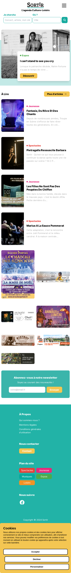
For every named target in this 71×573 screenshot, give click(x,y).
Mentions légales (28, 473)
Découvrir (28, 100)
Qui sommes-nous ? (29, 469)
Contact (27, 499)
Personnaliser (36, 567)
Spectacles (27, 519)
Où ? (35, 14)
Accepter (35, 552)
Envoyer (54, 438)
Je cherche (9, 14)
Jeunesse (44, 519)
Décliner (37, 559)
